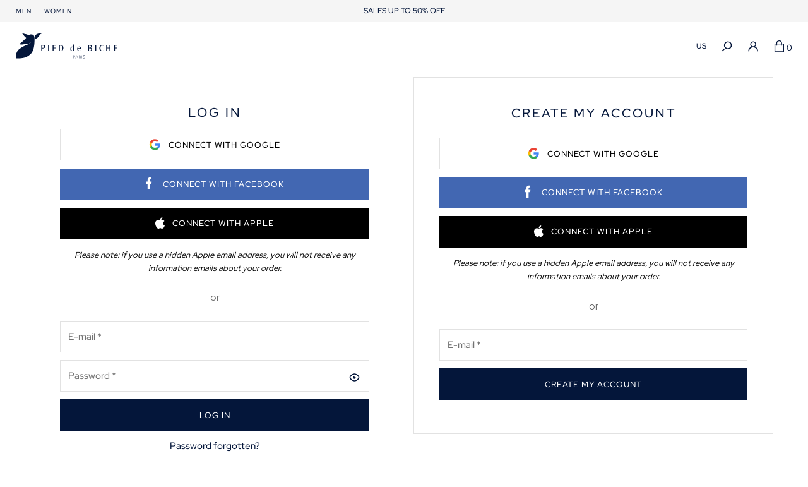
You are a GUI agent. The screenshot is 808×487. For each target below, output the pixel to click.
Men (24, 11)
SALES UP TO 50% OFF (404, 11)
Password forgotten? (215, 446)
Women (58, 11)
